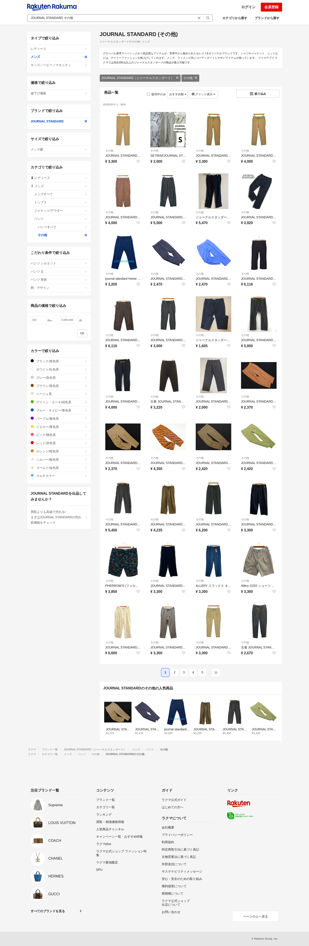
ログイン (248, 7)
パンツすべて (62, 227)
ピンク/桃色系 (59, 435)
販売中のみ (156, 94)
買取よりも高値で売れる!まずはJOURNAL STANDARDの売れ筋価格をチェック (59, 517)
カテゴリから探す (234, 18)
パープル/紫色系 (59, 418)
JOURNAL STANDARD (59, 121)
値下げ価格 (59, 93)
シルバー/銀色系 (59, 459)
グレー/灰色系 (59, 377)
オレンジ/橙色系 (59, 451)
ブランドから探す (267, 18)
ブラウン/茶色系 (59, 386)
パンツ (60, 219)
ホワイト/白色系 (59, 369)
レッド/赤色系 (59, 443)
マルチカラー (59, 476)
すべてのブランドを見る (48, 911)
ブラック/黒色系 (59, 361)
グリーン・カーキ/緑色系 (59, 402)
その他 (190, 78)
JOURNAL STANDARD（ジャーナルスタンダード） (140, 78)
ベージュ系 (59, 394)
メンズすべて (60, 194)
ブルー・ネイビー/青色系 (59, 410)
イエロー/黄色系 (59, 427)
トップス (60, 202)
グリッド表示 (203, 94)
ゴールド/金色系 (59, 468)
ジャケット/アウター (60, 210)
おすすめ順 (177, 94)
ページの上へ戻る (255, 916)
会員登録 (271, 7)
